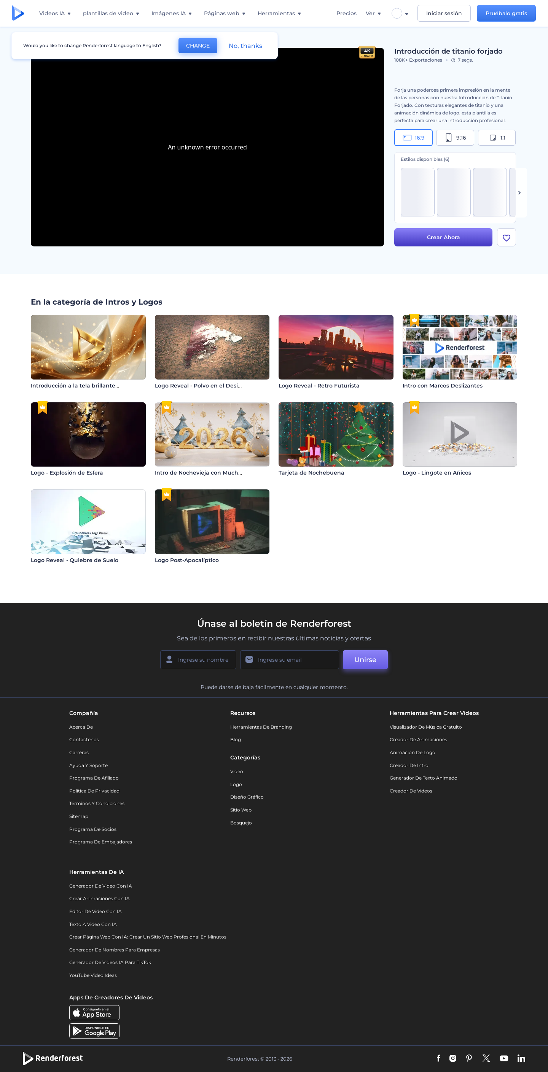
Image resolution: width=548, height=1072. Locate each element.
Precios (346, 13)
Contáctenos (84, 739)
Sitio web (241, 810)
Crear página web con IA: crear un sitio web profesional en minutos (147, 937)
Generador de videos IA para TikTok (110, 962)
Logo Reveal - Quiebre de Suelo (74, 560)
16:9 (414, 137)
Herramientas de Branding (261, 727)
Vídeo (236, 771)
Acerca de (81, 727)
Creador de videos (411, 791)
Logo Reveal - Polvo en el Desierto (202, 385)
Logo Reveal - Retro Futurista (319, 385)
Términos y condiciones (96, 803)
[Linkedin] (521, 1059)
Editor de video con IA (95, 911)
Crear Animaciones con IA (99, 898)
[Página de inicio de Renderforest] (18, 13)
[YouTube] (504, 1059)
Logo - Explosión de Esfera (67, 472)
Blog (235, 739)
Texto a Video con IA (93, 924)
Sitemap (78, 816)
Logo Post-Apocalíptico (187, 560)
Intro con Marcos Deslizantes (443, 385)
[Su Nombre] (198, 659)
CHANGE (198, 45)
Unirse (365, 660)
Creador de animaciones (418, 739)
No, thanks (245, 45)
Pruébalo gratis (506, 13)
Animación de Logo (412, 752)
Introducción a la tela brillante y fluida (84, 385)
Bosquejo (241, 823)
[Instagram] (452, 1059)
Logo (236, 784)
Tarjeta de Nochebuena (311, 472)
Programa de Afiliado (94, 778)
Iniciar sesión (444, 13)
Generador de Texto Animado (423, 778)
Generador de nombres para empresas (114, 950)
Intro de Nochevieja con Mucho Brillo (206, 472)
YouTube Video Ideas (93, 975)
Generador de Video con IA (100, 886)
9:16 (455, 137)
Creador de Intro (409, 765)
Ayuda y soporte (88, 765)
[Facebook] (438, 1059)
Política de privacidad (94, 791)
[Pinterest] (469, 1059)
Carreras (79, 752)
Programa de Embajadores (100, 842)
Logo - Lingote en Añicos (437, 472)
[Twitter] (486, 1059)
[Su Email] (289, 659)
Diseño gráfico (247, 797)
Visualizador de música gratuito (426, 727)
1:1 (496, 137)
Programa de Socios (92, 829)
